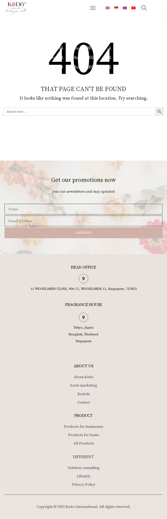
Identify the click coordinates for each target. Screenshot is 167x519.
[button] (93, 8)
